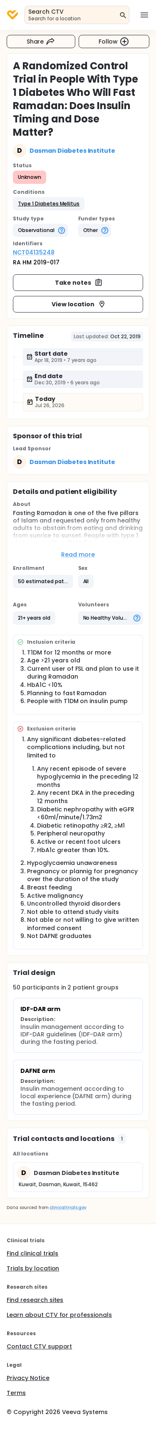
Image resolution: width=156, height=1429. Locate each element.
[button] (48, 203)
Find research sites (35, 1300)
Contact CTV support (39, 1346)
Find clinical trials (32, 1253)
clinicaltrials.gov (68, 1207)
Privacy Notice (28, 1378)
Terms (16, 1393)
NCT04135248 (33, 252)
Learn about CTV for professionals (59, 1315)
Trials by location (33, 1268)
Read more (78, 554)
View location (79, 304)
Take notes (79, 282)
